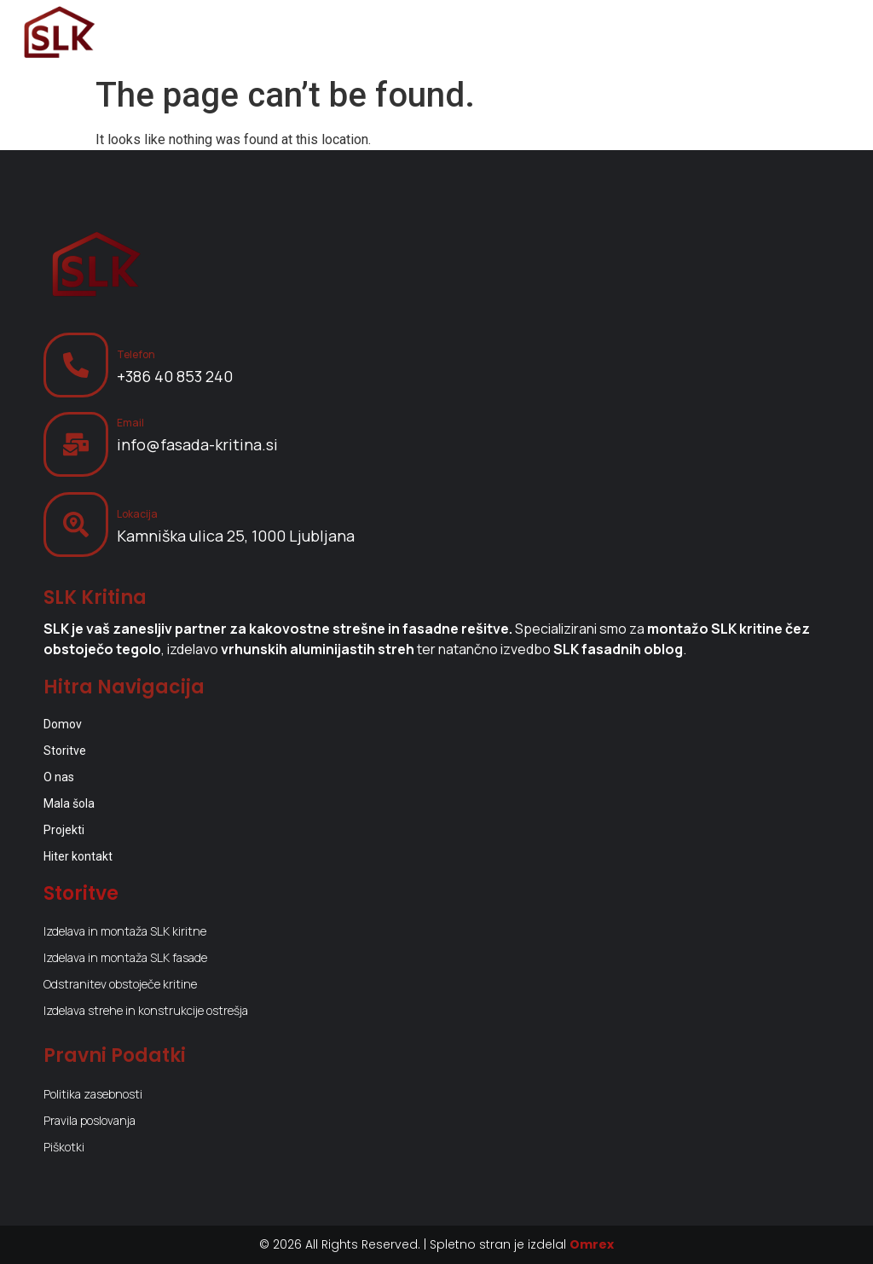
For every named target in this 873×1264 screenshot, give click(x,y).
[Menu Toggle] (830, 34)
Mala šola (69, 803)
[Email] (75, 444)
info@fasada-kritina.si (197, 444)
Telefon (136, 354)
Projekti (63, 830)
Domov (62, 724)
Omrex (591, 1244)
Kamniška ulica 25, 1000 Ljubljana (236, 535)
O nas (58, 777)
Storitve (64, 750)
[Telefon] (75, 365)
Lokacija (137, 514)
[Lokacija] (75, 524)
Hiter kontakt (78, 856)
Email (130, 422)
